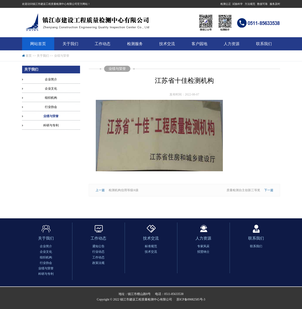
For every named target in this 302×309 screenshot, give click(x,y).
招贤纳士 (203, 251)
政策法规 (98, 263)
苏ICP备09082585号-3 (190, 299)
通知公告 (98, 246)
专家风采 (203, 246)
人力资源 (231, 44)
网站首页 (38, 44)
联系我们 (264, 44)
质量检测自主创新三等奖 (243, 190)
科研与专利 (51, 125)
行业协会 (51, 107)
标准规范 (151, 246)
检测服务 (135, 44)
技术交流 (167, 44)
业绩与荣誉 (51, 116)
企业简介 (51, 79)
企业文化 (51, 88)
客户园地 (199, 44)
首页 (29, 55)
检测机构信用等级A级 (123, 190)
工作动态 (102, 44)
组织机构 (51, 97)
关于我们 (70, 44)
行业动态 (98, 251)
